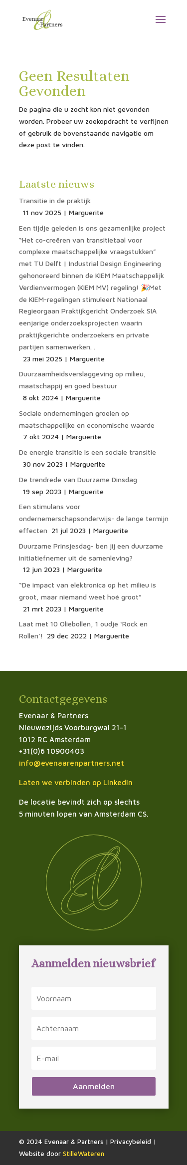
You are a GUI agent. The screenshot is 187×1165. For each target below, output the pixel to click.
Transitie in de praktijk (55, 200)
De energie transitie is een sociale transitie (87, 452)
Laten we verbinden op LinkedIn (76, 782)
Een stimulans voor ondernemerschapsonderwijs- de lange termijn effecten (94, 518)
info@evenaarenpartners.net (71, 763)
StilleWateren (83, 1154)
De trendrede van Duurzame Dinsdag (78, 479)
